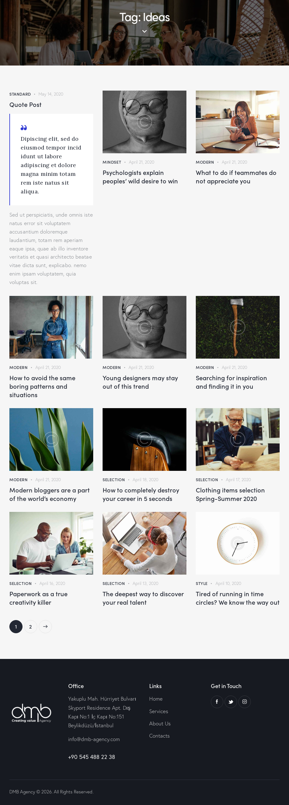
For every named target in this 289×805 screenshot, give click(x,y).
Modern (205, 162)
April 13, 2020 (145, 583)
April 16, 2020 (52, 583)
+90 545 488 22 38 (91, 756)
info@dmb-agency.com (94, 739)
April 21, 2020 (141, 162)
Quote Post (25, 104)
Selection (114, 479)
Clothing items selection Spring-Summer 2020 (230, 494)
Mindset (112, 162)
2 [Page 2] (33, 625)
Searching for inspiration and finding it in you (231, 381)
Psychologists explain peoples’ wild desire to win (140, 176)
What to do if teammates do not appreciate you (236, 176)
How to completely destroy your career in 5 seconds (141, 494)
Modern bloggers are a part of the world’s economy (49, 494)
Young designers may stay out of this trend (140, 381)
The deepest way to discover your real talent (143, 597)
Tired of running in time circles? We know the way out (238, 597)
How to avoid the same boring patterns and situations (42, 386)
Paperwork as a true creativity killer (38, 597)
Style (202, 583)
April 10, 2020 (228, 583)
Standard (20, 94)
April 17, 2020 (238, 479)
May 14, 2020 (50, 94)
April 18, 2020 (145, 479)
